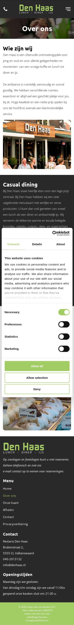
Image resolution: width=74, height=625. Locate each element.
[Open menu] (68, 9)
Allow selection (37, 377)
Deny (37, 389)
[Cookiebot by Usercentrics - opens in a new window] (52, 233)
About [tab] (60, 244)
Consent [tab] (13, 244)
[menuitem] (37, 488)
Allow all (37, 366)
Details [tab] (37, 244)
